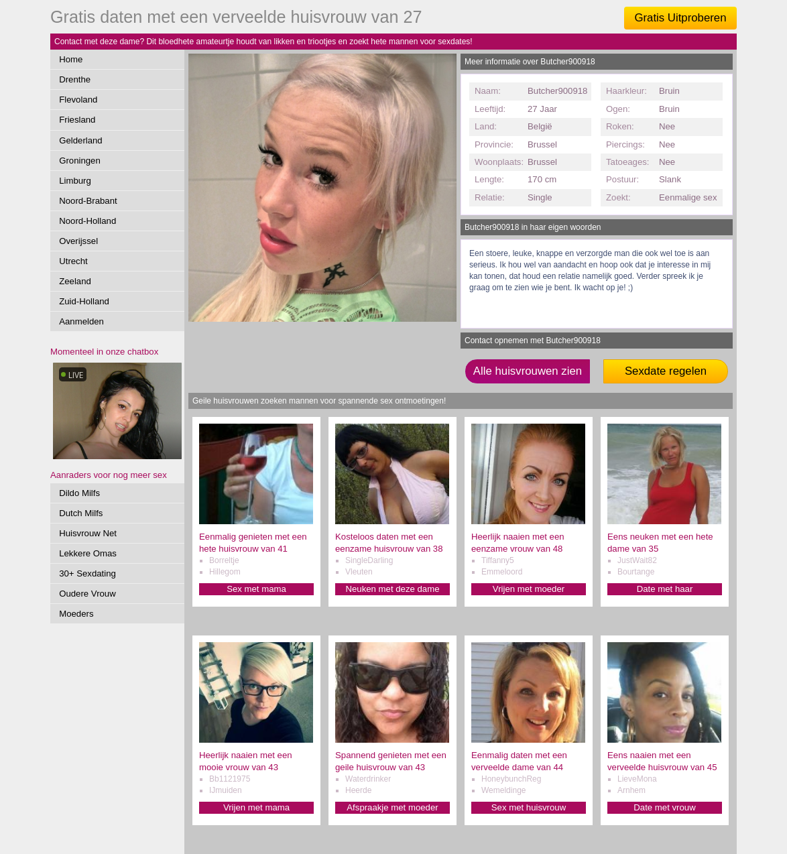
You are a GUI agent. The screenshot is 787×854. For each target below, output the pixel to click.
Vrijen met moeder (528, 589)
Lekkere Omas (88, 553)
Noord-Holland (87, 221)
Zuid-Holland (84, 301)
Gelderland (81, 140)
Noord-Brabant (88, 201)
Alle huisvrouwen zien (527, 371)
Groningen (80, 161)
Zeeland (75, 281)
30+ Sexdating (87, 573)
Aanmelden (81, 321)
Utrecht (73, 261)
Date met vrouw (664, 807)
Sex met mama (256, 589)
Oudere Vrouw (87, 594)
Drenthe (74, 79)
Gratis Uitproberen (680, 17)
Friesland (77, 120)
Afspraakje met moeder (392, 807)
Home (70, 59)
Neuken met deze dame (392, 589)
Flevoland (78, 100)
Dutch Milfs (81, 513)
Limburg (75, 181)
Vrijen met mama (256, 807)
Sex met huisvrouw (528, 807)
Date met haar (665, 589)
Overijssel (78, 241)
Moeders (76, 614)
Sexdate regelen (666, 371)
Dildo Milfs (79, 493)
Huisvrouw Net (88, 533)
